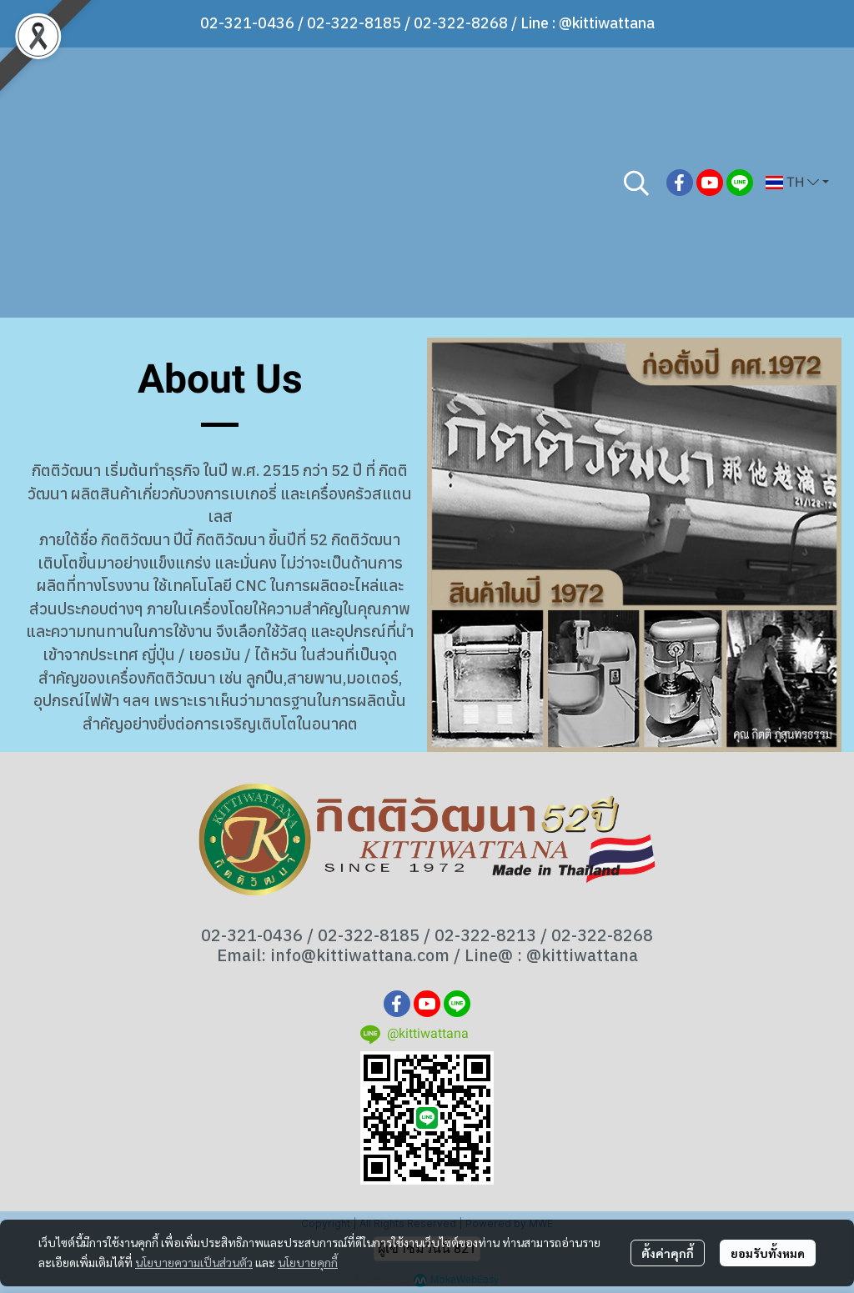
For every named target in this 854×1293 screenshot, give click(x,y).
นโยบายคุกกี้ (308, 1262)
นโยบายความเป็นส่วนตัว (194, 1262)
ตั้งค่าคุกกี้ (667, 1252)
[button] (636, 182)
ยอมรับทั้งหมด (768, 1252)
